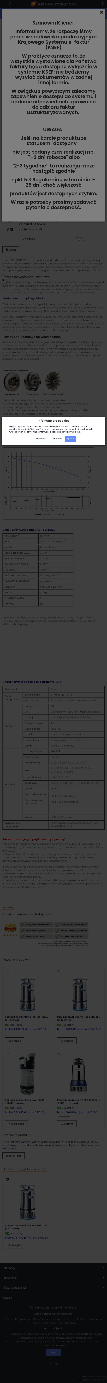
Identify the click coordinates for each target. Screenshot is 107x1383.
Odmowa (57, 438)
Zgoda (70, 438)
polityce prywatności (70, 432)
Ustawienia (40, 438)
